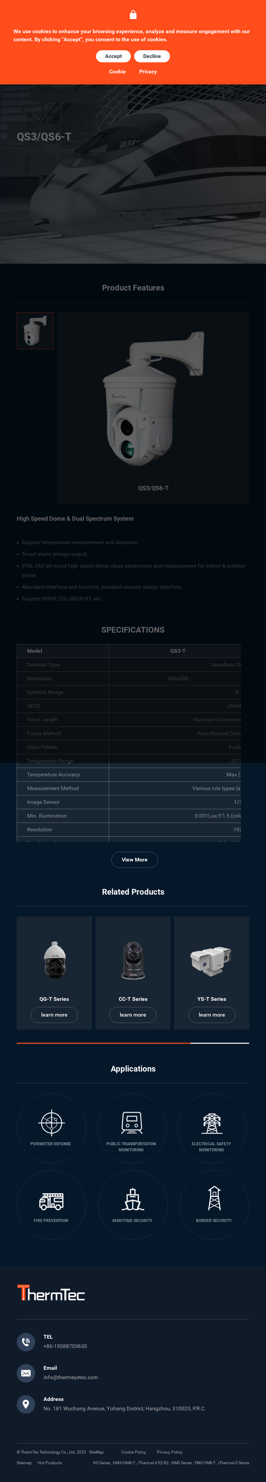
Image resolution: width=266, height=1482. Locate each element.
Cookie (117, 71)
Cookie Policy (133, 1452)
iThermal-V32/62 (153, 1463)
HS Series (101, 1463)
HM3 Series (181, 1463)
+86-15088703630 (65, 1346)
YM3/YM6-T (204, 1463)
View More (135, 859)
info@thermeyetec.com (70, 1377)
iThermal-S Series (233, 1463)
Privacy (148, 71)
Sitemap (24, 1463)
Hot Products (50, 1463)
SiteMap (96, 1452)
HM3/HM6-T (124, 1463)
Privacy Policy (169, 1452)
